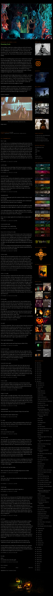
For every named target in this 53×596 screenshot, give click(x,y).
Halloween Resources (42, 397)
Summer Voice (38, 156)
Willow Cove (3, 273)
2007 (38, 563)
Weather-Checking (41, 446)
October (39, 387)
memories (7, 133)
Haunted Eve (3, 176)
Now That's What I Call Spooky (44, 522)
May (39, 536)
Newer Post (3, 567)
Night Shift (37, 151)
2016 (38, 381)
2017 (38, 379)
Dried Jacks (40, 418)
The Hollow (40, 519)
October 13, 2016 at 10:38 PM (9, 345)
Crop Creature (40, 467)
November (40, 385)
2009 (38, 559)
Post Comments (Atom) (11, 570)
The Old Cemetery (41, 426)
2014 (38, 549)
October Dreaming (41, 393)
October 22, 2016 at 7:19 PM (9, 491)
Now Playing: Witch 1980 (43, 405)
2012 (38, 553)
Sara (2, 323)
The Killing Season (41, 422)
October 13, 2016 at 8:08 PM (9, 270)
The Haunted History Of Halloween (45, 401)
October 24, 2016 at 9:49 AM (9, 552)
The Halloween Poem (39, 147)
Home (17, 567)
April (39, 538)
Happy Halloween (41, 390)
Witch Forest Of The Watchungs (44, 443)
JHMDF (2, 487)
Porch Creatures (41, 505)
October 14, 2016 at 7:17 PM (9, 389)
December (40, 383)
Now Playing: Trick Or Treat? (44, 484)
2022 (38, 371)
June (39, 534)
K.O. (2, 420)
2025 (38, 365)
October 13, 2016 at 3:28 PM (9, 220)
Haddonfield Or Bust (42, 513)
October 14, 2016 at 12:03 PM (9, 359)
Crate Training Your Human (43, 515)
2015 (38, 547)
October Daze (40, 395)
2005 (38, 567)
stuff (11, 133)
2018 (38, 377)
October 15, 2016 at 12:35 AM (9, 426)
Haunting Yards (5, 44)
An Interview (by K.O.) (40, 137)
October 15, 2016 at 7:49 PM (9, 433)
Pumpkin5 (3, 494)
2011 (38, 555)
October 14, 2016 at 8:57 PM (9, 416)
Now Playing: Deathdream (43, 517)
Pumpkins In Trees (41, 403)
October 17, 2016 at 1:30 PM (9, 483)
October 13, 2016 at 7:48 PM (9, 250)
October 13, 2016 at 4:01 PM (9, 228)
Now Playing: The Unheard (43, 430)
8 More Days (40, 420)
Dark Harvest (40, 432)
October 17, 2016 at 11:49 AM (9, 472)
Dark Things (40, 455)
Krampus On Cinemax (42, 511)
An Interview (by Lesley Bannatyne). (42, 135)
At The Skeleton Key (42, 500)
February (40, 542)
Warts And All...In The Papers (44, 498)
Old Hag (2, 299)
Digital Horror (40, 474)
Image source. (4, 124)
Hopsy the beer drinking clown (7, 232)
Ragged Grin (3, 393)
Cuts (36, 154)
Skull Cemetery (41, 524)
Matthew (39, 493)
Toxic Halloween (41, 509)
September (40, 528)
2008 (38, 561)
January (39, 544)
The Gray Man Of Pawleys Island (44, 482)
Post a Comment (4, 565)
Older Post (30, 567)
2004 (38, 569)
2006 (38, 565)
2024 (38, 367)
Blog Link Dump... (41, 407)
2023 (38, 369)
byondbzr (3, 429)
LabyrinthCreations (5, 363)
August (39, 530)
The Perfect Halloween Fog (43, 476)
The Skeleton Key (41, 463)
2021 (38, 373)
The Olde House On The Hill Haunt (45, 453)
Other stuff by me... (39, 158)
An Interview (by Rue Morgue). (41, 139)
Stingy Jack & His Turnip (43, 399)
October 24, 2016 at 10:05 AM (9, 562)
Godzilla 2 (40, 424)
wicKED (2, 165)
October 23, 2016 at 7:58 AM (9, 515)
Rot (1, 476)
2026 (38, 362)
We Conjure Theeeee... (42, 457)
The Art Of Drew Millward (43, 412)
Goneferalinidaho (4, 224)
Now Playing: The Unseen (43, 459)
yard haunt (16, 133)
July (39, 532)
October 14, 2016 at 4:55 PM (9, 377)
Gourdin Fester (4, 349)
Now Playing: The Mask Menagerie (45, 486)
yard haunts (23, 133)
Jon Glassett (3, 437)
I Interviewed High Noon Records (42, 140)
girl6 (2, 519)
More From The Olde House (43, 478)
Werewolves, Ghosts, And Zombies (45, 470)
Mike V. (2, 141)
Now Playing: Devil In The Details (45, 526)
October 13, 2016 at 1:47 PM (9, 172)
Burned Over (40, 448)
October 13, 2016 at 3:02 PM (9, 191)
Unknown (3, 254)
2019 (38, 375)
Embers (39, 388)
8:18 (36, 152)
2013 (38, 551)
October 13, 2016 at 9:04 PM (9, 319)
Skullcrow (40, 461)
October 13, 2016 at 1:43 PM (9, 161)
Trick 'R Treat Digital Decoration (44, 472)
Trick (36, 149)
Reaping (39, 434)
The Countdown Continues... (43, 480)
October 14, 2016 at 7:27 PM (9, 405)
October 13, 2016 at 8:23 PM (9, 295)
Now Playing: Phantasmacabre (44, 507)
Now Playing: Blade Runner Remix (45, 428)
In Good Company (41, 495)
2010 (38, 557)
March (39, 540)
